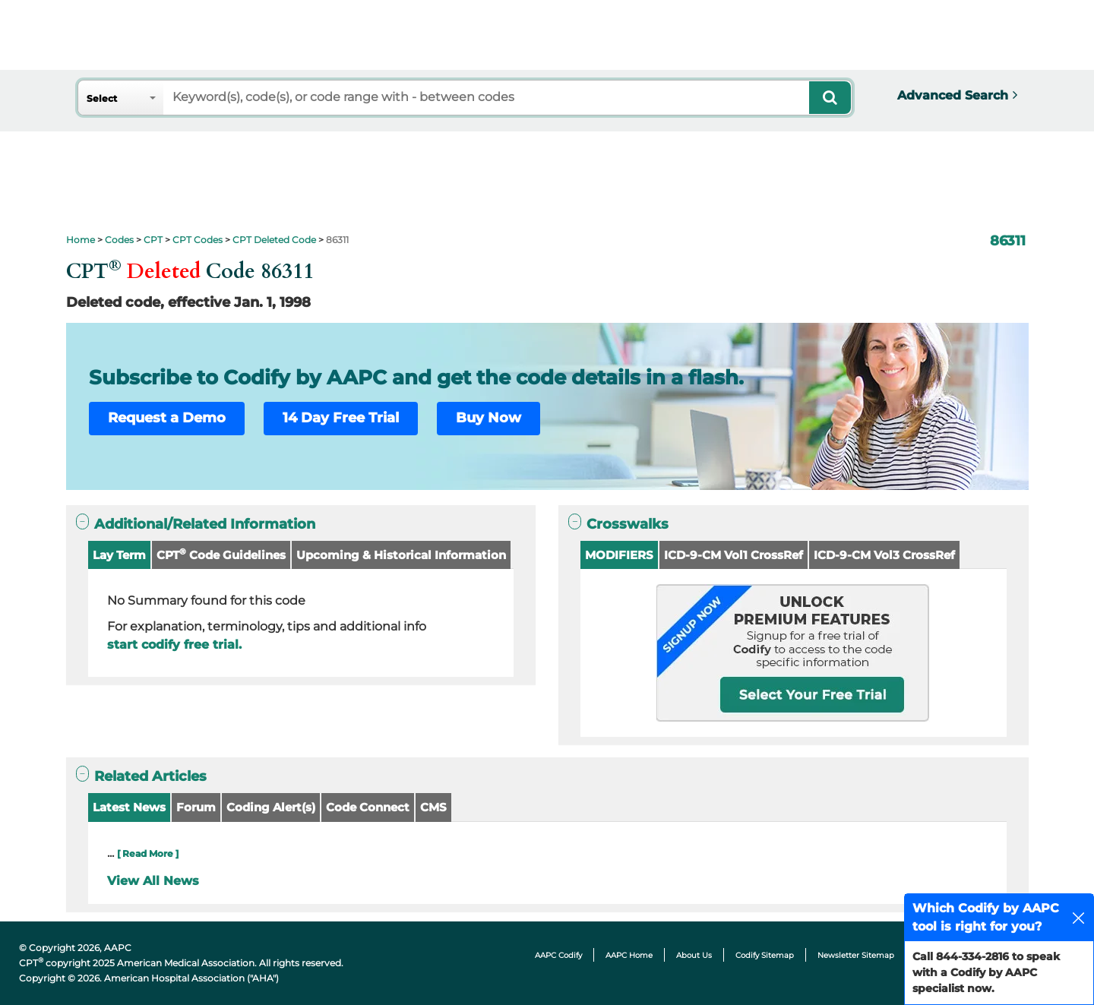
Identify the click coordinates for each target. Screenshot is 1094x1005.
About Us (694, 955)
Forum (196, 807)
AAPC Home (629, 955)
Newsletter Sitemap (855, 955)
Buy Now (488, 417)
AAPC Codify (558, 955)
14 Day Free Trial (341, 417)
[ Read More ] (148, 853)
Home (80, 239)
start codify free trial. (174, 644)
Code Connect (367, 807)
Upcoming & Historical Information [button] (401, 555)
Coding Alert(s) (270, 807)
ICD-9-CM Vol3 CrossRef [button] (884, 555)
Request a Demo (167, 417)
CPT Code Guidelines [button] (221, 554)
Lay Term (119, 555)
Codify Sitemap (764, 955)
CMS (433, 807)
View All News (153, 881)
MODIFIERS (619, 555)
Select (102, 98)
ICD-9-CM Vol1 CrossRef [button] (733, 555)
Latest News (129, 807)
